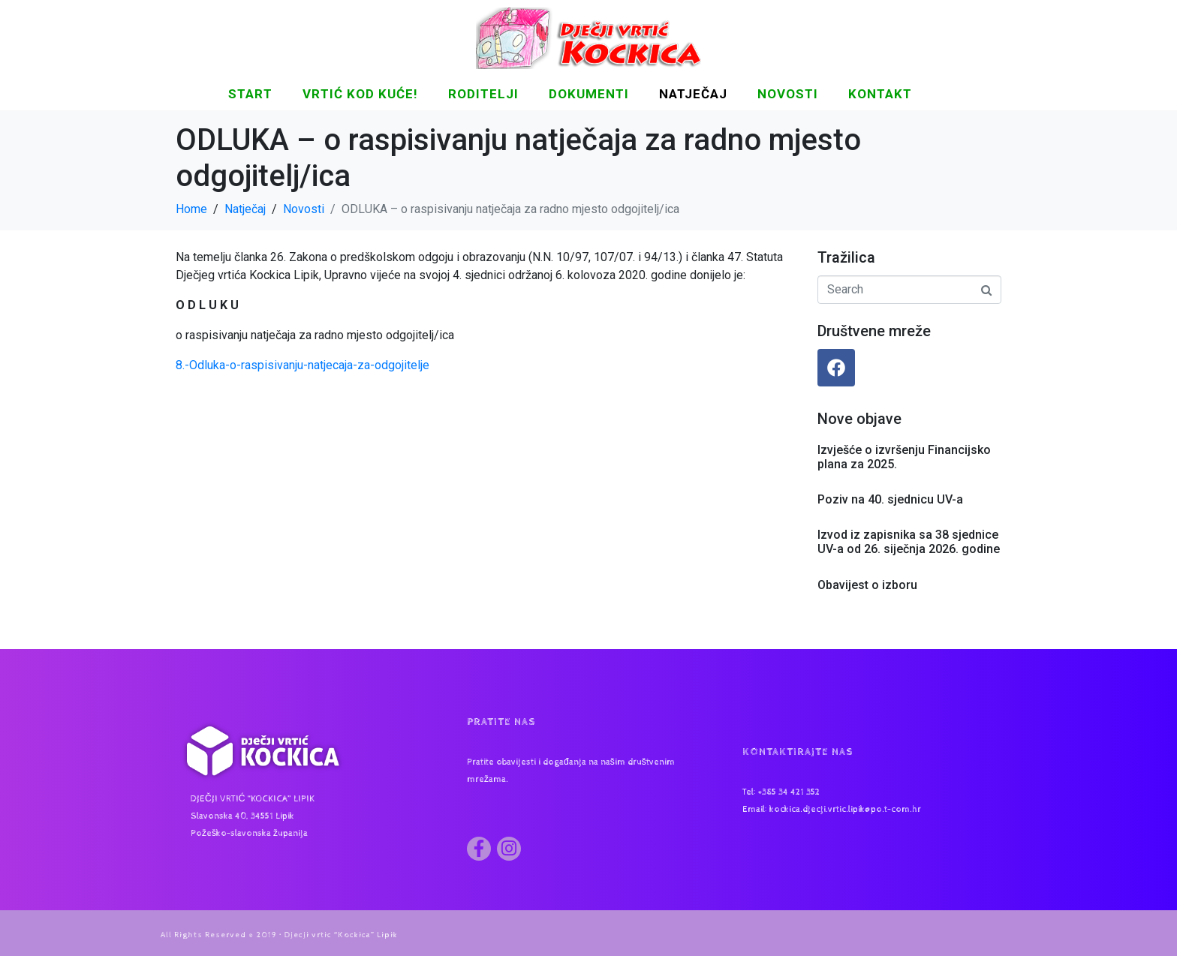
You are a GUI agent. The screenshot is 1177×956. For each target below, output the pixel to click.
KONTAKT (880, 93)
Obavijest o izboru (867, 585)
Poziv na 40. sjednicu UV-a (890, 499)
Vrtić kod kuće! (360, 93)
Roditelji (483, 93)
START (250, 93)
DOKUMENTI (589, 93)
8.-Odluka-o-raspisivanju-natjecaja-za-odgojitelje (302, 365)
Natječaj (693, 93)
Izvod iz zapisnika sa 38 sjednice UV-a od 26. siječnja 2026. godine (908, 542)
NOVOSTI (787, 93)
